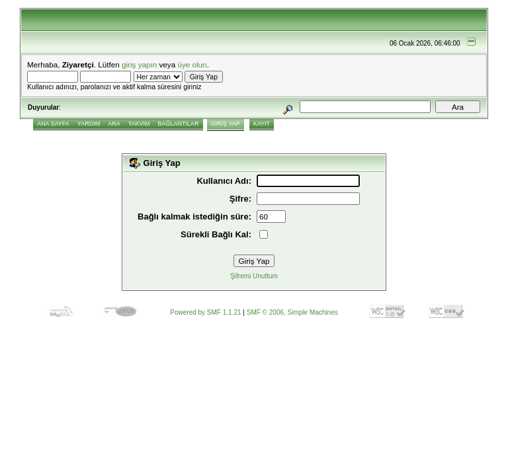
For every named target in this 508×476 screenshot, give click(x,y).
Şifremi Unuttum (254, 276)
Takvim (139, 123)
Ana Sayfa (53, 123)
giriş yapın (139, 64)
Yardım (88, 123)
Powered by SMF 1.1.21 (205, 312)
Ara (114, 123)
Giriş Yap (225, 123)
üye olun (191, 64)
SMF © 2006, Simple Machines (292, 312)
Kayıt (261, 123)
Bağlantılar (178, 123)
